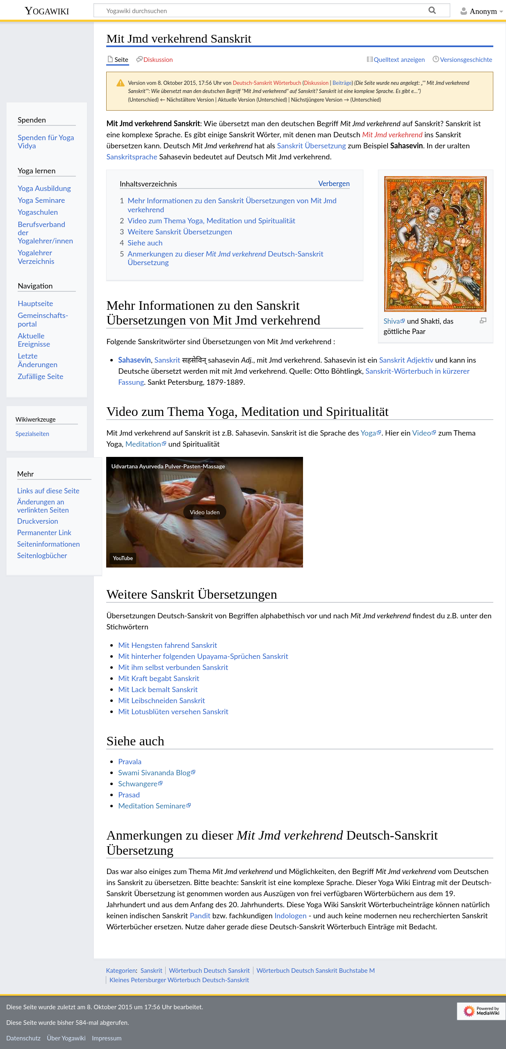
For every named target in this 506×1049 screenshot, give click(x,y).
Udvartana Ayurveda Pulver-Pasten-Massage (168, 466)
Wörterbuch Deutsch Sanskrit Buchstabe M (315, 970)
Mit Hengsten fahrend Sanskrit (167, 644)
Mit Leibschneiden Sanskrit (161, 700)
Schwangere (137, 783)
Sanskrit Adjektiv (406, 359)
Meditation (143, 443)
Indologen (290, 915)
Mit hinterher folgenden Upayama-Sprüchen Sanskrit (203, 656)
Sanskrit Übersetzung (311, 145)
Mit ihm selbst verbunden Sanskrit (173, 667)
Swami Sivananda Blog (154, 772)
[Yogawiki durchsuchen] (272, 10)
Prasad (129, 794)
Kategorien (121, 970)
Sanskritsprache (131, 156)
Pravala (129, 761)
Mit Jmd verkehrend (392, 134)
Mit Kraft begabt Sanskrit (158, 678)
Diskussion (316, 82)
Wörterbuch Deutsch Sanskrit (209, 970)
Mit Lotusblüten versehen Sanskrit (173, 711)
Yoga (368, 432)
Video (421, 432)
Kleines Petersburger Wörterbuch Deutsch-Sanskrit (179, 979)
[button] (204, 512)
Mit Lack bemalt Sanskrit (158, 689)
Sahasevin (134, 359)
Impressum (107, 1038)
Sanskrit (167, 359)
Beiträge (342, 82)
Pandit (200, 915)
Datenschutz (23, 1038)
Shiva (391, 321)
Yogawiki (47, 10)
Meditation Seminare (152, 805)
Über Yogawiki (66, 1038)
